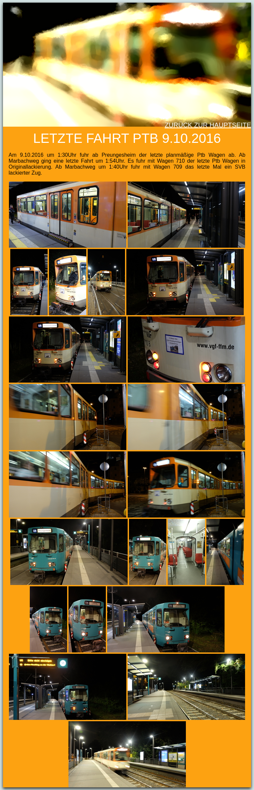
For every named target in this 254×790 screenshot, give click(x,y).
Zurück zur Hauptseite (208, 125)
